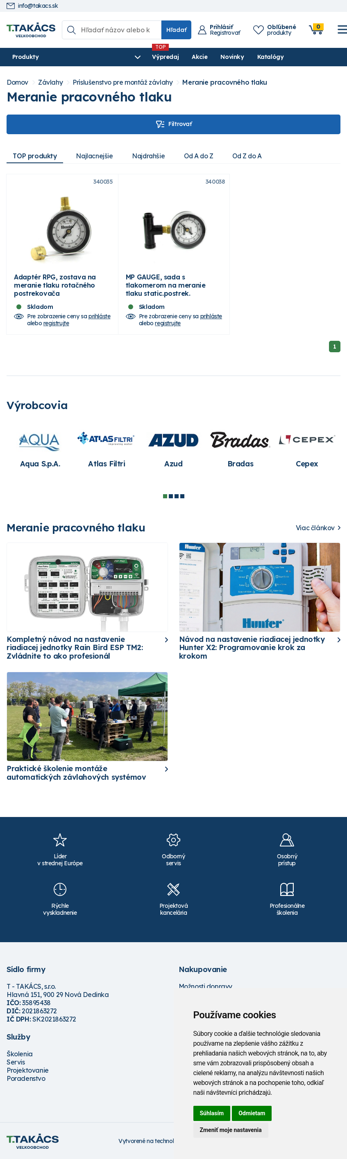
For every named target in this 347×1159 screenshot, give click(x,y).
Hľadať (176, 30)
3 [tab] (177, 500)
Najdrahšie (152, 156)
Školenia (20, 1058)
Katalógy (235, 57)
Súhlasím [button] (212, 1113)
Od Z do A (254, 156)
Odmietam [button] (251, 1113)
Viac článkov (315, 532)
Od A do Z (204, 156)
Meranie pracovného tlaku (224, 82)
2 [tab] (171, 500)
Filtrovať (173, 124)
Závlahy (50, 82)
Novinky (197, 57)
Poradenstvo (26, 1082)
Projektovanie (28, 1074)
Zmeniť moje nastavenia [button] (231, 1130)
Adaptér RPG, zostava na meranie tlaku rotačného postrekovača (55, 289)
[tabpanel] (40, 452)
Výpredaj (130, 57)
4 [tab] (182, 500)
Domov (17, 82)
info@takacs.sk (32, 5)
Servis (16, 1066)
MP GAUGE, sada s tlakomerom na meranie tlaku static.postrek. (166, 289)
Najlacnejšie (97, 156)
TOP (35, 156)
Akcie (164, 57)
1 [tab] (165, 500)
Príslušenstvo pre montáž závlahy (122, 82)
